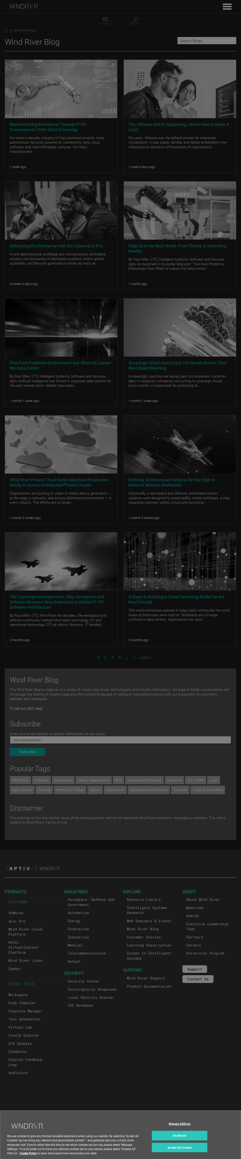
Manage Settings (179, 1131)
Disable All (179, 1143)
